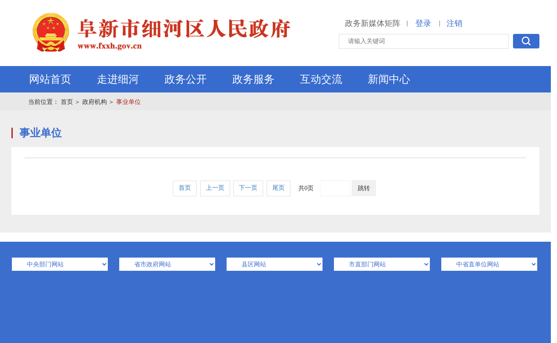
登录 (423, 23)
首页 (67, 102)
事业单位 (128, 102)
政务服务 (253, 79)
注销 (454, 23)
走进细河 (118, 79)
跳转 (364, 188)
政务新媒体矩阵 (372, 23)
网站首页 (50, 79)
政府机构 (94, 102)
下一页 (248, 187)
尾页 (278, 187)
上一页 (215, 187)
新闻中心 (389, 79)
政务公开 (186, 79)
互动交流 (321, 79)
